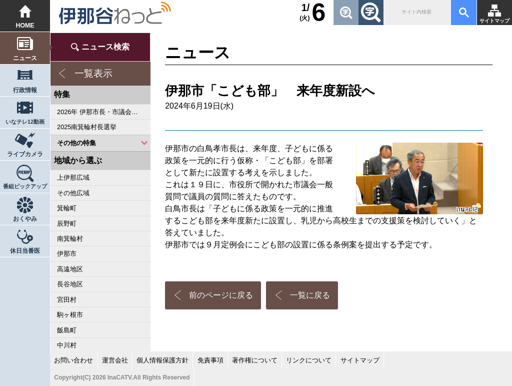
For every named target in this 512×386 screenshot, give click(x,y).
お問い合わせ (73, 360)
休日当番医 (25, 250)
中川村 (66, 345)
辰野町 (66, 223)
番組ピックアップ (25, 186)
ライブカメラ (25, 154)
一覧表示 (93, 73)
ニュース (25, 58)
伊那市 (66, 253)
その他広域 (73, 193)
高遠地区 (70, 269)
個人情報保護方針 (162, 360)
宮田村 (66, 299)
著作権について (255, 360)
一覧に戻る (310, 295)
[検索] (416, 12)
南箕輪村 (70, 238)
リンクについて (309, 360)
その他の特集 (76, 143)
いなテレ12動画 (25, 122)
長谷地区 (70, 284)
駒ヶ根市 (70, 314)
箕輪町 (66, 208)
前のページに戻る (221, 295)
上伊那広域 (73, 177)
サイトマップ (495, 21)
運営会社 (115, 360)
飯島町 (66, 330)
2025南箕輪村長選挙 (86, 127)
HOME (25, 25)
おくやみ (25, 218)
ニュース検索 (106, 47)
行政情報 (25, 90)
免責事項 (211, 360)
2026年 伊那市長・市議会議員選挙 (103, 112)
